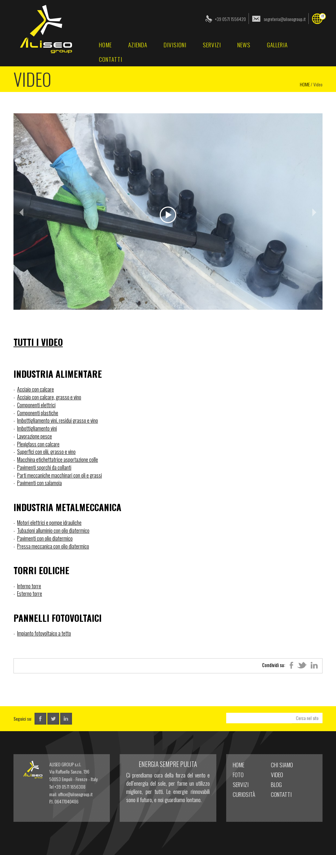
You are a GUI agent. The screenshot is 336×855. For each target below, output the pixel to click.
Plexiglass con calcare (38, 444)
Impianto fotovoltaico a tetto (44, 633)
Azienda (137, 44)
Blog (276, 784)
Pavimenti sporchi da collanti (44, 467)
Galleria (277, 44)
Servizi (212, 44)
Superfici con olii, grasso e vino (46, 451)
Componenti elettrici (36, 405)
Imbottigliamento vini (37, 428)
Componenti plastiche (37, 413)
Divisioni (175, 44)
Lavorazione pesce (34, 436)
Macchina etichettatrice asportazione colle (57, 459)
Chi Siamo (282, 764)
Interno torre (29, 586)
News (244, 44)
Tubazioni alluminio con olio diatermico (53, 530)
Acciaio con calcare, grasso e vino (49, 397)
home (105, 44)
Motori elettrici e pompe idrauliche (49, 522)
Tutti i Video (38, 342)
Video (277, 774)
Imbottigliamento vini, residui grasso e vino (57, 420)
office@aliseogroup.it (75, 794)
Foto (238, 774)
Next (314, 212)
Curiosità (244, 794)
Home (305, 84)
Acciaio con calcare (35, 389)
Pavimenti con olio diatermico (45, 538)
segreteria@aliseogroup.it (285, 18)
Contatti (110, 59)
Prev (22, 212)
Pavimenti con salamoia (39, 483)
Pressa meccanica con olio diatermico (53, 546)
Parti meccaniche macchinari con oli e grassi (59, 475)
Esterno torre (29, 593)
